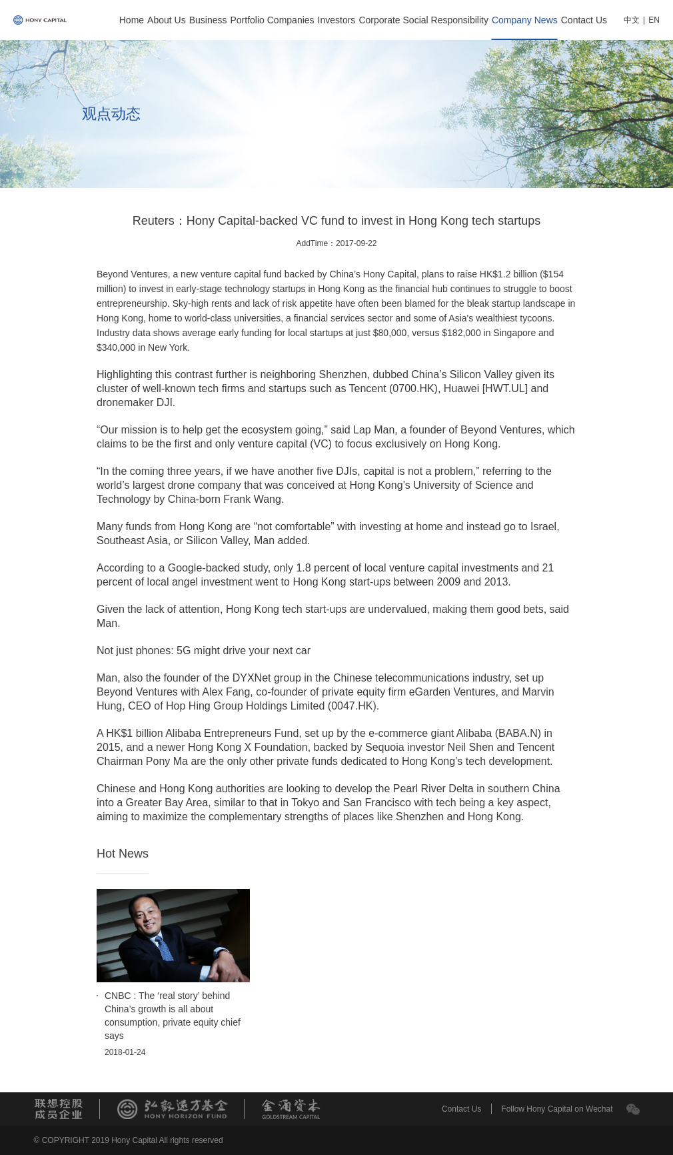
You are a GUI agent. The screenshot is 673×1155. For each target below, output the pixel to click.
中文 (632, 20)
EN (654, 20)
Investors (337, 20)
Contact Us (584, 20)
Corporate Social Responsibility (423, 20)
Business (208, 20)
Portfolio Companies (273, 20)
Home (131, 20)
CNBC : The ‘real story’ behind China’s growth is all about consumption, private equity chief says (173, 1015)
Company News (525, 20)
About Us (166, 20)
